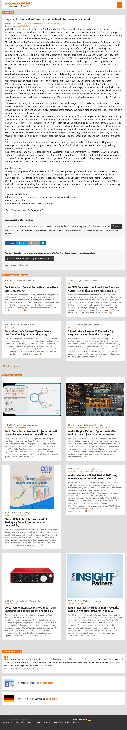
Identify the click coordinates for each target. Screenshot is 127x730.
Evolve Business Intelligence (16, 427)
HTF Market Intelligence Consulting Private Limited (88, 427)
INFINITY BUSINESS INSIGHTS (16, 515)
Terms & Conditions (33, 722)
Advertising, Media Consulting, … (90, 325)
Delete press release (18, 258)
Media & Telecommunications (25, 325)
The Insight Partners (76, 604)
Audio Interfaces (11, 604)
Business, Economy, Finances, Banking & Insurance (44, 24)
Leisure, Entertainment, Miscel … (90, 425)
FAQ (3, 722)
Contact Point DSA (50, 722)
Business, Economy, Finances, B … (27, 513)
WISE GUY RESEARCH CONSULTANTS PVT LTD (85, 471)
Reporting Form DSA (66, 722)
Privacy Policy (19, 722)
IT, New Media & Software (24, 281)
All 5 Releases (11, 366)
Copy (116, 226)
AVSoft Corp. (25, 26)
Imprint (9, 722)
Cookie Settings (81, 722)
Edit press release (43, 258)
